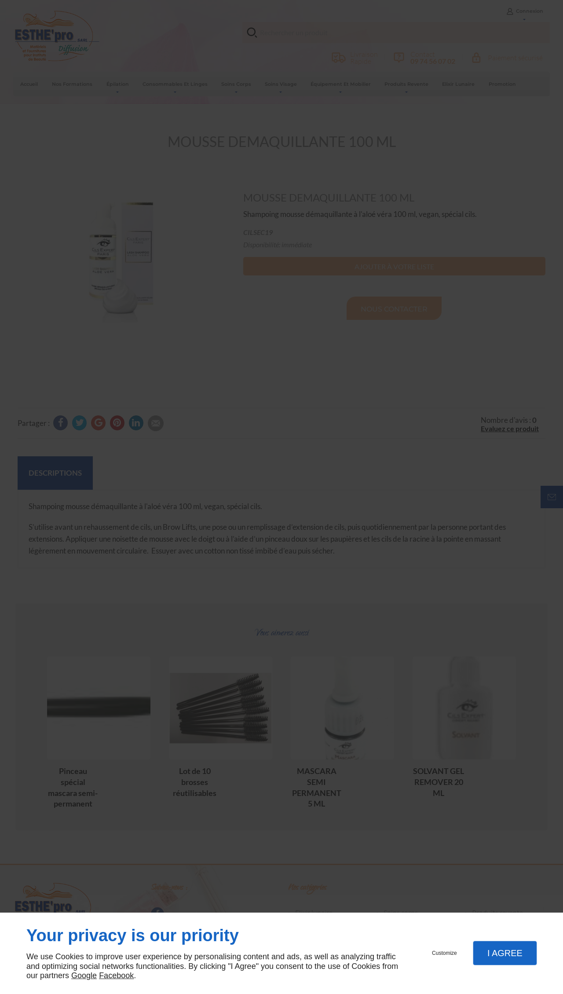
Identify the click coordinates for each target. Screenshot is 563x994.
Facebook (116, 975)
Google (84, 975)
